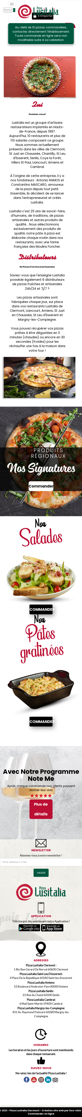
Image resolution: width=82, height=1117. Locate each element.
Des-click (75, 1110)
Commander (41, 486)
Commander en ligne (41, 1113)
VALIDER (41, 872)
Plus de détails (41, 809)
